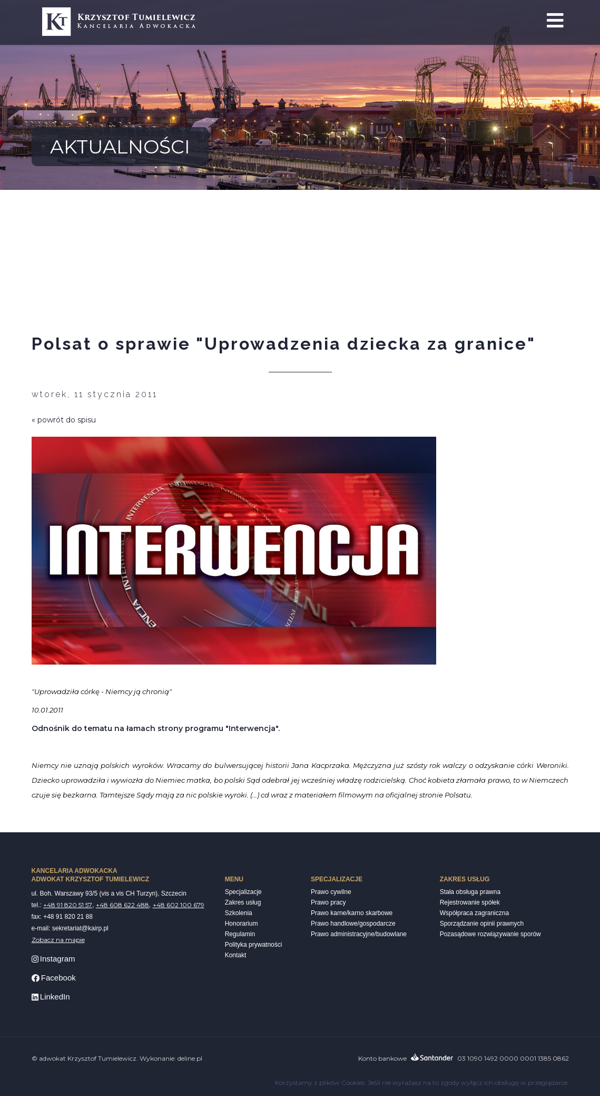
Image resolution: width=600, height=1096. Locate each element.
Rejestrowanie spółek (470, 902)
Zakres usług (243, 902)
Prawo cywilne (331, 892)
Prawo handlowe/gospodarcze (353, 923)
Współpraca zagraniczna (474, 913)
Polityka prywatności (253, 944)
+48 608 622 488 (122, 905)
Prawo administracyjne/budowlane (359, 934)
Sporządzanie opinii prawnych (482, 923)
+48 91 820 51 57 (67, 905)
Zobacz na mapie (58, 940)
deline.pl (190, 1058)
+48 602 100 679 (178, 905)
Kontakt (236, 955)
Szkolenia (238, 913)
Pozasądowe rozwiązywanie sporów (490, 934)
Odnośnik (51, 728)
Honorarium (241, 923)
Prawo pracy (328, 902)
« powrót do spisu (64, 420)
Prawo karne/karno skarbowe (351, 913)
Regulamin (240, 934)
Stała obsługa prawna (470, 892)
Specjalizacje (243, 892)
